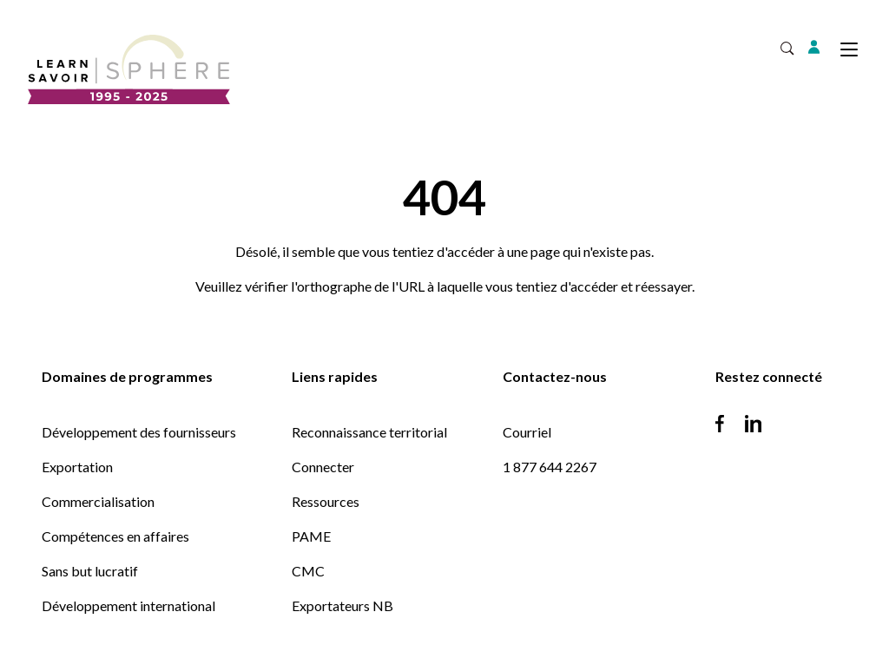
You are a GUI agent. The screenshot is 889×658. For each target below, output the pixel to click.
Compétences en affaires (115, 536)
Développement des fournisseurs (139, 432)
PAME (311, 536)
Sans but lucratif (90, 571)
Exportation (77, 466)
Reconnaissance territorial (369, 432)
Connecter (323, 466)
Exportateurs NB (342, 605)
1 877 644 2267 (549, 466)
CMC (308, 571)
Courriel (527, 432)
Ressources (325, 501)
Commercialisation (98, 501)
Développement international (128, 605)
